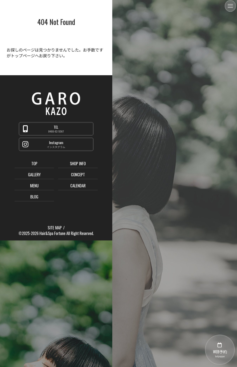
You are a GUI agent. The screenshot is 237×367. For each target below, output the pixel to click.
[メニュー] (230, 6)
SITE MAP (55, 228)
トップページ (23, 56)
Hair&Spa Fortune (52, 233)
